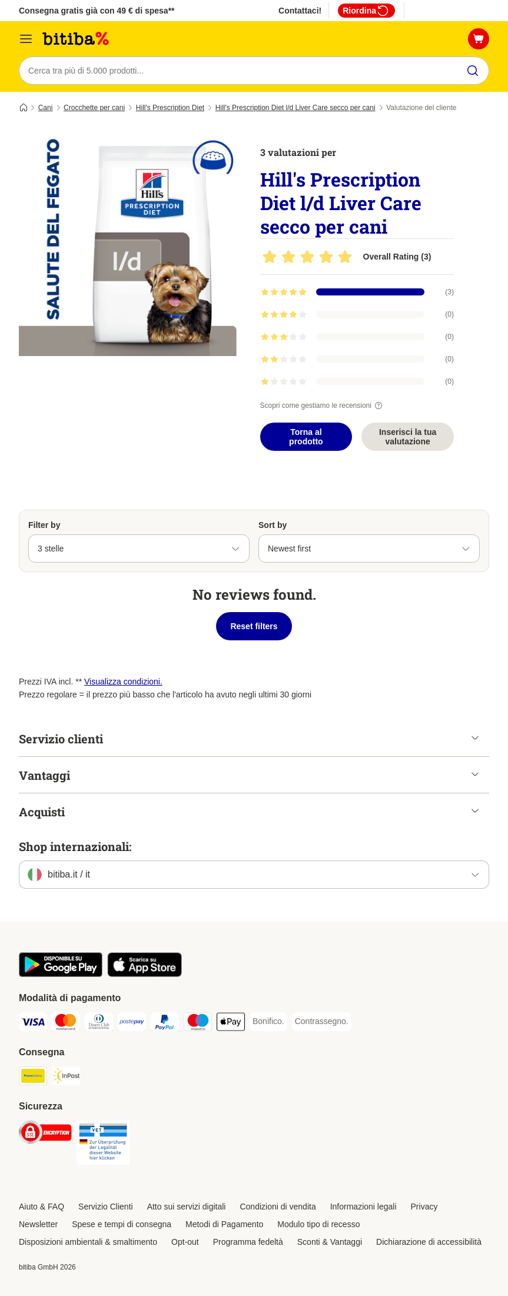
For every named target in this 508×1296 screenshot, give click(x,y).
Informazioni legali (363, 1206)
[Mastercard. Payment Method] (66, 1023)
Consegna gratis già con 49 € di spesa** (97, 10)
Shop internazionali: (75, 846)
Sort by (272, 525)
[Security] (45, 1134)
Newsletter (38, 1224)
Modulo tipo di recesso (318, 1224)
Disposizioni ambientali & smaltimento (88, 1242)
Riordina (366, 11)
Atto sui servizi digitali (186, 1206)
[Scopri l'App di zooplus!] (60, 974)
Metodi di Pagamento (224, 1224)
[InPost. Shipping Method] (66, 1077)
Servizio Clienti (105, 1206)
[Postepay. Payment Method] (132, 1023)
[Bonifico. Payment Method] (268, 1021)
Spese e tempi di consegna (121, 1224)
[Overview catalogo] (26, 39)
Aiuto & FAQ (41, 1206)
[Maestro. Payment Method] (198, 1023)
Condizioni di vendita (278, 1206)
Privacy (424, 1206)
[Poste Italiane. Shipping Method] (33, 1077)
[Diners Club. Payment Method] (99, 1023)
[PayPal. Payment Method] (165, 1023)
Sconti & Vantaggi (329, 1242)
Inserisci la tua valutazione (407, 436)
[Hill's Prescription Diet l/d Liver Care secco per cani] (131, 244)
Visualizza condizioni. (123, 681)
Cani (45, 108)
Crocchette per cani (94, 108)
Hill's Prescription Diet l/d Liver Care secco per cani (295, 108)
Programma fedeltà (248, 1242)
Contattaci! (299, 10)
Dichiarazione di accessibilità (429, 1242)
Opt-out (185, 1242)
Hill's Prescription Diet (170, 108)
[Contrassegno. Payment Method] (321, 1021)
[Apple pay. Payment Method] (231, 1023)
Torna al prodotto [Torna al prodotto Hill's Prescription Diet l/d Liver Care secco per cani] (306, 436)
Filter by (44, 525)
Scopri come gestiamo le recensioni (323, 405)
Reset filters (253, 626)
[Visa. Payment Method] (33, 1023)
